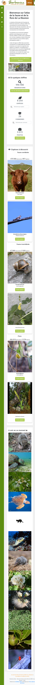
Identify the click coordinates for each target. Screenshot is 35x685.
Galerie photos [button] (20, 138)
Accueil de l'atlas (15, 674)
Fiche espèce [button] (20, 197)
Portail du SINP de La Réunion (26, 674)
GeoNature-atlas (18, 681)
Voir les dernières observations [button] (20, 90)
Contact (27, 676)
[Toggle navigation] (3, 2)
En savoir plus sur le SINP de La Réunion (20, 59)
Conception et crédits (20, 676)
